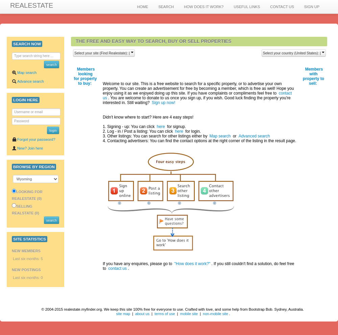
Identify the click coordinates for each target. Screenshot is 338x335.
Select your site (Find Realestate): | (104, 53)
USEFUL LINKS (247, 7)
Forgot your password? (33, 139)
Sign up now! (163, 102)
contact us (117, 268)
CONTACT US (282, 7)
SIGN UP (311, 7)
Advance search (28, 81)
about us (142, 314)
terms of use (164, 314)
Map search (24, 72)
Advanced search (254, 136)
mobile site (189, 314)
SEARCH (166, 7)
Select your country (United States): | (293, 53)
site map (123, 314)
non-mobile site (215, 314)
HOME (142, 7)
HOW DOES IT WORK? (203, 7)
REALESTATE (31, 5)
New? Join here (27, 148)
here (161, 126)
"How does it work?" (192, 263)
